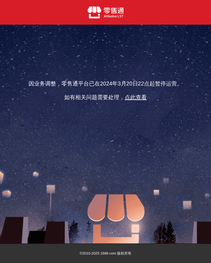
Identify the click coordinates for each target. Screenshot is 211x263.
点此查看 (136, 97)
